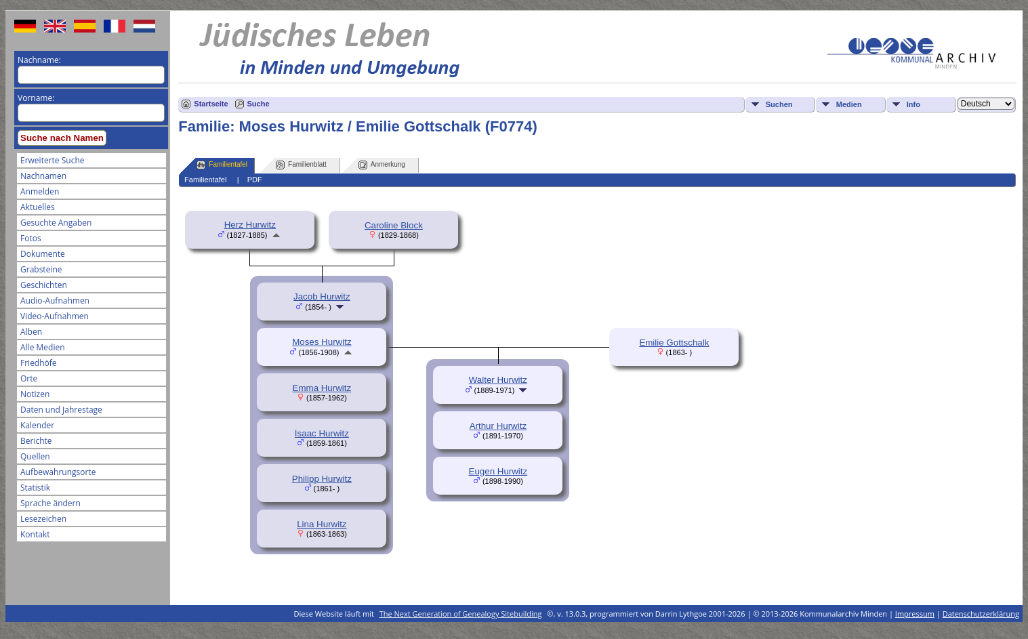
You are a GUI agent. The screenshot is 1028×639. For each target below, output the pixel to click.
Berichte (36, 441)
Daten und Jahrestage (61, 409)
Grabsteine (41, 269)
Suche (258, 104)
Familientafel (222, 165)
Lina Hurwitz (321, 524)
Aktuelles (37, 207)
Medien (849, 104)
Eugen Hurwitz (498, 471)
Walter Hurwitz (498, 380)
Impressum (914, 614)
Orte (28, 378)
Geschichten (43, 285)
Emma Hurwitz (322, 388)
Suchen (779, 104)
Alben (31, 331)
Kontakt (34, 534)
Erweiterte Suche (52, 160)
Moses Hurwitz (321, 342)
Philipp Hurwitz (322, 479)
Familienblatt (301, 165)
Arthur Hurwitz (498, 426)
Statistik (35, 487)
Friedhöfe (38, 363)
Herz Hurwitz (250, 225)
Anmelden (39, 191)
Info (913, 104)
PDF (254, 180)
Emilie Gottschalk (674, 342)
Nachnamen (43, 176)
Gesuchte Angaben (55, 222)
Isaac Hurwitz (322, 433)
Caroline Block (394, 225)
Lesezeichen (43, 518)
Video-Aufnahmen (54, 316)
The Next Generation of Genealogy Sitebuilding (460, 614)
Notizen (34, 394)
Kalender (37, 425)
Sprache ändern (50, 503)
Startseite (211, 104)
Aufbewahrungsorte (58, 472)
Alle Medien (42, 347)
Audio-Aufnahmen (54, 300)
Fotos (30, 238)
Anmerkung (381, 165)
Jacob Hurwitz (321, 296)
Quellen (35, 456)
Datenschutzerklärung (981, 614)
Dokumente (42, 254)
